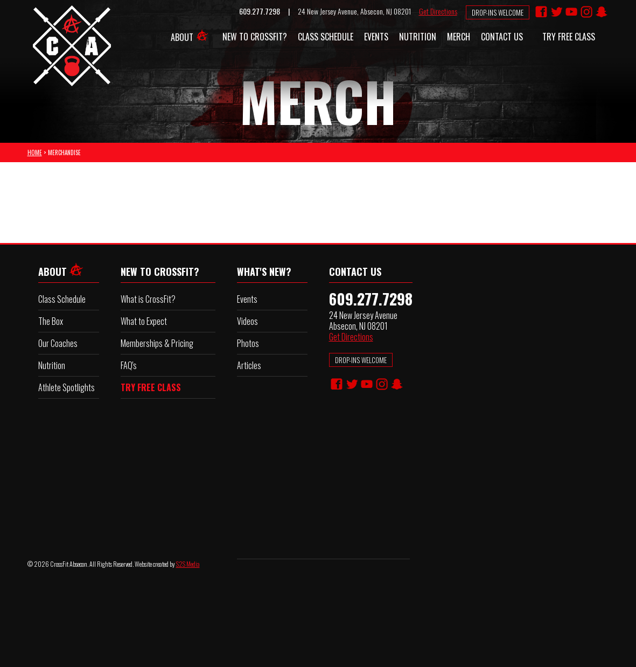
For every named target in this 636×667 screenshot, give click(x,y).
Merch (458, 36)
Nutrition (417, 36)
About (191, 34)
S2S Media (188, 563)
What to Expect (144, 321)
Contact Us (502, 36)
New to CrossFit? (254, 36)
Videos (247, 321)
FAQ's (129, 365)
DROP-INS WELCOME (361, 360)
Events (376, 36)
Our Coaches (58, 343)
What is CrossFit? (148, 299)
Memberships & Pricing (157, 343)
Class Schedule (325, 36)
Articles (249, 365)
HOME (34, 152)
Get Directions (438, 11)
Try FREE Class (569, 36)
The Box (50, 321)
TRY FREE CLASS (151, 387)
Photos (248, 343)
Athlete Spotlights (66, 387)
